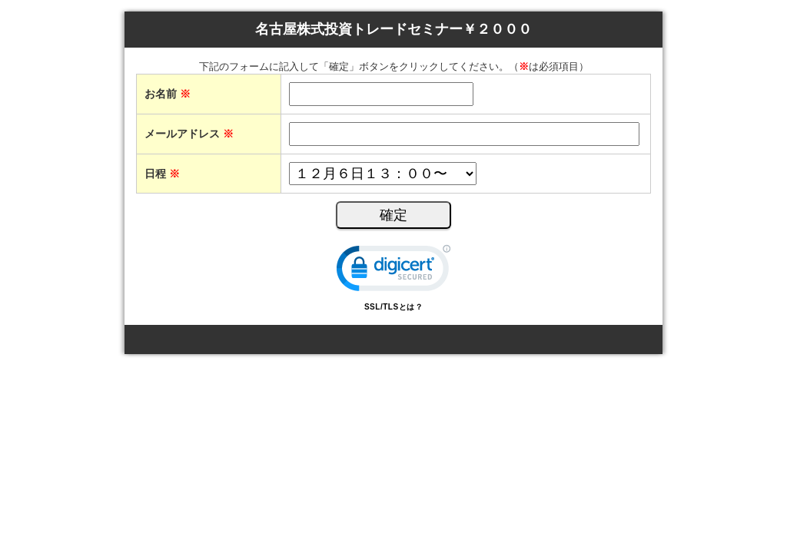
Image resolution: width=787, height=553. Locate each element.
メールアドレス (189, 133)
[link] (393, 271)
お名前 (167, 94)
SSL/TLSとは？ (393, 307)
